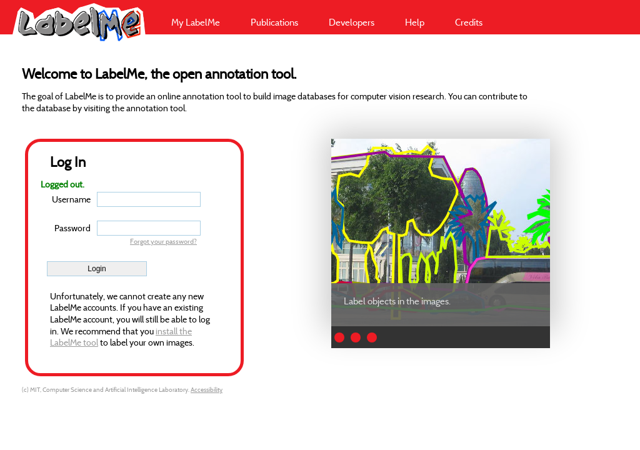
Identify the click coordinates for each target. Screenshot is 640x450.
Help (414, 22)
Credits (468, 22)
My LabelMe (195, 22)
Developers (351, 22)
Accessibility (206, 390)
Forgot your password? (163, 241)
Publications (274, 22)
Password (72, 227)
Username (71, 199)
